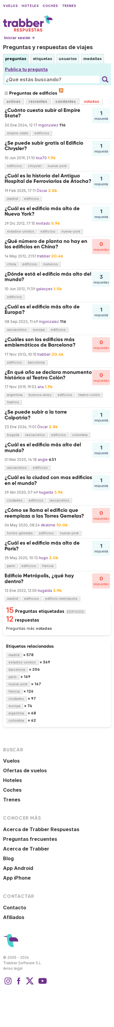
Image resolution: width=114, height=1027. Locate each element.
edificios (41, 133)
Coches (50, 6)
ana (40, 386)
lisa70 (41, 158)
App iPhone (17, 878)
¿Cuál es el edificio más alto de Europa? (42, 309)
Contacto (14, 907)
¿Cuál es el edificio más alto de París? (42, 546)
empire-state (17, 133)
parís (11, 566)
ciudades (14, 500)
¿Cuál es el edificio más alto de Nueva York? (42, 211)
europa (39, 329)
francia (48, 566)
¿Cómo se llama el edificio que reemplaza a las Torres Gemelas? (44, 513)
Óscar (41, 190)
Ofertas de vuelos (25, 770)
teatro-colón (89, 395)
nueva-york (57, 166)
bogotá (13, 435)
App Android (18, 868)
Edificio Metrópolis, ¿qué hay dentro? (39, 578)
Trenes (69, 6)
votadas (91, 101)
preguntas (15, 58)
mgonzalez (48, 125)
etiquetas (42, 58)
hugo (43, 557)
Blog (8, 858)
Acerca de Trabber (26, 849)
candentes (65, 101)
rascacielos (17, 329)
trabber (43, 256)
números (50, 264)
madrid (12, 198)
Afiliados (13, 917)
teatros (13, 402)
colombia (80, 435)
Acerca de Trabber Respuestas (41, 829)
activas (13, 101)
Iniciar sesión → (19, 37)
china (11, 264)
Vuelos (10, 6)
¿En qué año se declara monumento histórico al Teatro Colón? (48, 375)
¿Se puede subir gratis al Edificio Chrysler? (44, 146)
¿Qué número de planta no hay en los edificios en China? (46, 244)
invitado (43, 223)
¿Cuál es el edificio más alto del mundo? (43, 447)
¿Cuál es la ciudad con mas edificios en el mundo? (48, 480)
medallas (92, 58)
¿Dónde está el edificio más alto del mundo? (48, 277)
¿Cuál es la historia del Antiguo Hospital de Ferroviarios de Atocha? (48, 178)
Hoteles (30, 6)
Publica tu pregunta (26, 69)
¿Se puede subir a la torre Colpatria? (36, 415)
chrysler (35, 166)
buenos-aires (40, 395)
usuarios (68, 58)
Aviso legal (12, 968)
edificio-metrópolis (61, 598)
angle (43, 459)
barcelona (36, 362)
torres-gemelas (20, 533)
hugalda (46, 492)
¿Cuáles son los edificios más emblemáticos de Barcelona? (40, 342)
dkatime (48, 525)
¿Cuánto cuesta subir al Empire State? (42, 113)
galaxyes (44, 289)
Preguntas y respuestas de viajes (48, 47)
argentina (14, 395)
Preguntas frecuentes (30, 839)
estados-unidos (20, 231)
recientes (38, 101)
